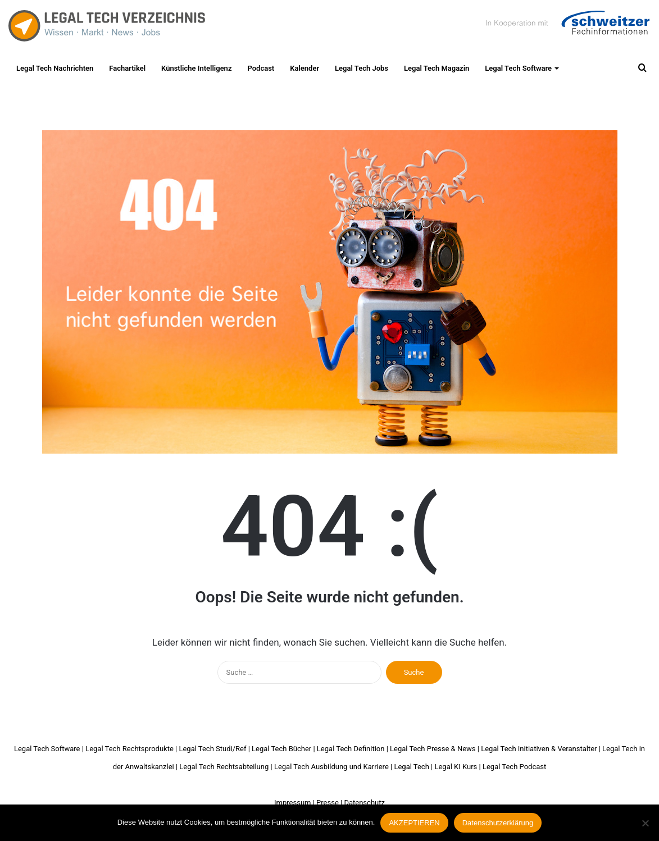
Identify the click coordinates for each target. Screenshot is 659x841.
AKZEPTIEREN (414, 823)
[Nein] (645, 823)
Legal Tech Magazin (436, 68)
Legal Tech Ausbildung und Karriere (331, 766)
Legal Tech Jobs (361, 68)
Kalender (304, 68)
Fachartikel (127, 68)
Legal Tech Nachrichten (54, 68)
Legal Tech (411, 766)
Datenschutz (364, 802)
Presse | (329, 802)
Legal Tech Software (518, 68)
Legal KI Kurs (455, 766)
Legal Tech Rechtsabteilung (224, 766)
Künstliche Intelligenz (196, 68)
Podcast (260, 68)
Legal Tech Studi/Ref (212, 748)
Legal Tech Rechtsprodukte (129, 748)
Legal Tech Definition (351, 748)
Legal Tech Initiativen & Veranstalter (539, 748)
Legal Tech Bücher (281, 748)
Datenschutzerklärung (497, 823)
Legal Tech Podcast (514, 766)
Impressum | (294, 802)
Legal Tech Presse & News (432, 748)
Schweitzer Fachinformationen (566, 22)
